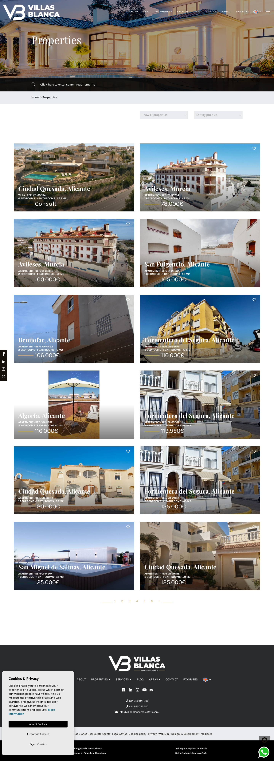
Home (134, 11)
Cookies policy (137, 733)
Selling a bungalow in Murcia (191, 748)
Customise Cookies (38, 733)
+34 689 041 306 (137, 701)
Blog (198, 11)
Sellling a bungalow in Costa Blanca (82, 748)
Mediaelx (206, 733)
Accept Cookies (38, 723)
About (147, 11)
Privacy (152, 733)
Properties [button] (162, 11)
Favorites (242, 11)
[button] (257, 11)
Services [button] (183, 11)
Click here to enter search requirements (63, 84)
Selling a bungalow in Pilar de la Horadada (83, 753)
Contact (226, 11)
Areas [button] (210, 11)
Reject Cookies (38, 744)
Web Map (164, 733)
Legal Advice (119, 733)
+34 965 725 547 (137, 706)
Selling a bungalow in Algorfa (191, 753)
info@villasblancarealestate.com (137, 712)
